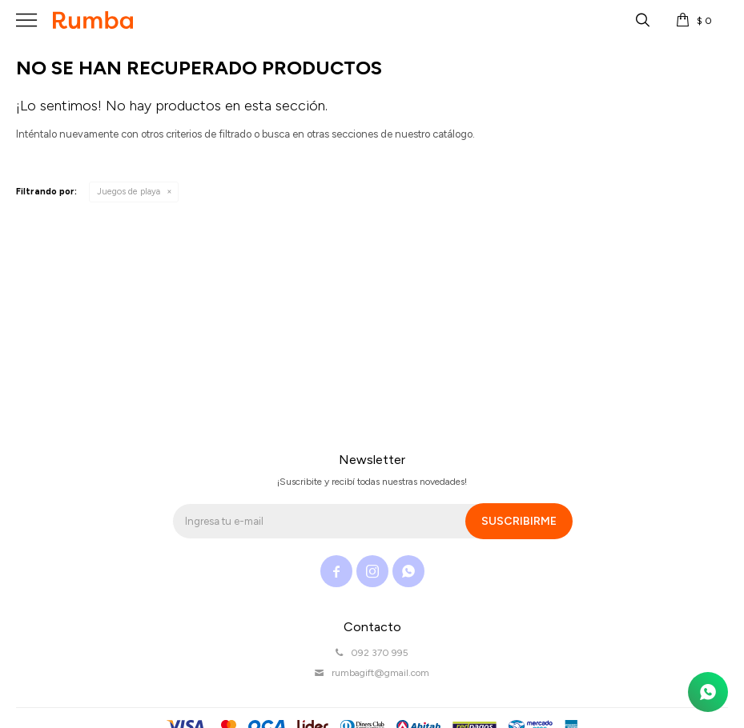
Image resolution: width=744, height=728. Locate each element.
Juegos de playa (128, 191)
